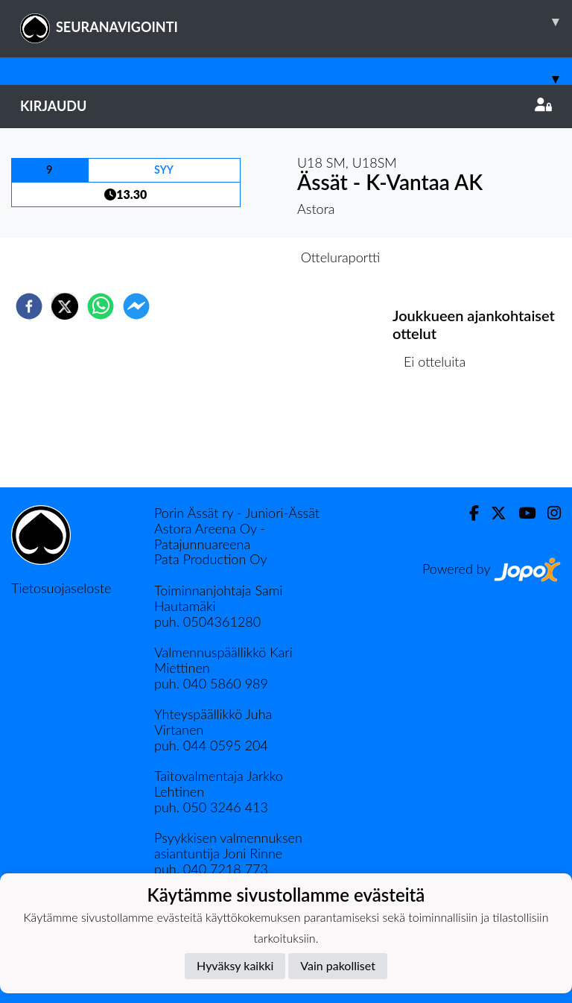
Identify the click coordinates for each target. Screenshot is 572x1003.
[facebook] (29, 306)
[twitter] (64, 306)
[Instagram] (548, 513)
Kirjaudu (286, 106)
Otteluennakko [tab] (234, 257)
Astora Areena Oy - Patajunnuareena (209, 536)
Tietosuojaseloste (61, 588)
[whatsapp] (100, 306)
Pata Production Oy (210, 559)
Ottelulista (440, 437)
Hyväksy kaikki (235, 965)
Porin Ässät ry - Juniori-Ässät (237, 512)
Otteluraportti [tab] (341, 257)
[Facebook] (468, 513)
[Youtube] (521, 513)
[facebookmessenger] (136, 306)
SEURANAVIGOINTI (296, 21)
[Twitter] (492, 513)
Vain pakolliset (337, 965)
